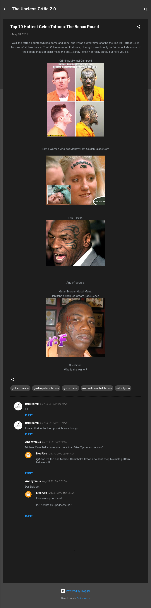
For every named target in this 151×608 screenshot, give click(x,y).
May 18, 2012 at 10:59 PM (53, 403)
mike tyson (123, 388)
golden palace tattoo (46, 388)
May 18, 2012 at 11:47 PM (53, 423)
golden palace (20, 388)
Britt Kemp (32, 403)
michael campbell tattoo (97, 388)
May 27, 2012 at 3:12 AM (61, 492)
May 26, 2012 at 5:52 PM (54, 481)
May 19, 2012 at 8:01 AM (61, 453)
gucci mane (71, 388)
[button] (138, 27)
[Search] (146, 10)
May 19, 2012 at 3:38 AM (54, 442)
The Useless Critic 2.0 (34, 8)
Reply (29, 415)
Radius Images (83, 598)
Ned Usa (41, 453)
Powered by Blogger (75, 591)
